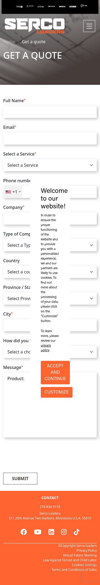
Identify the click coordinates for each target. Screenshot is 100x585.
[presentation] (43, 455)
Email (9, 127)
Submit (20, 478)
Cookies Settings (84, 565)
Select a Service (19, 154)
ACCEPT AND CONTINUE (55, 372)
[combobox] (12, 192)
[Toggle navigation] (89, 26)
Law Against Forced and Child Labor (70, 560)
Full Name (14, 101)
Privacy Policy (87, 550)
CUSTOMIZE (57, 392)
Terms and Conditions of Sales (74, 569)
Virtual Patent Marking (80, 555)
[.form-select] (50, 165)
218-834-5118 (50, 506)
